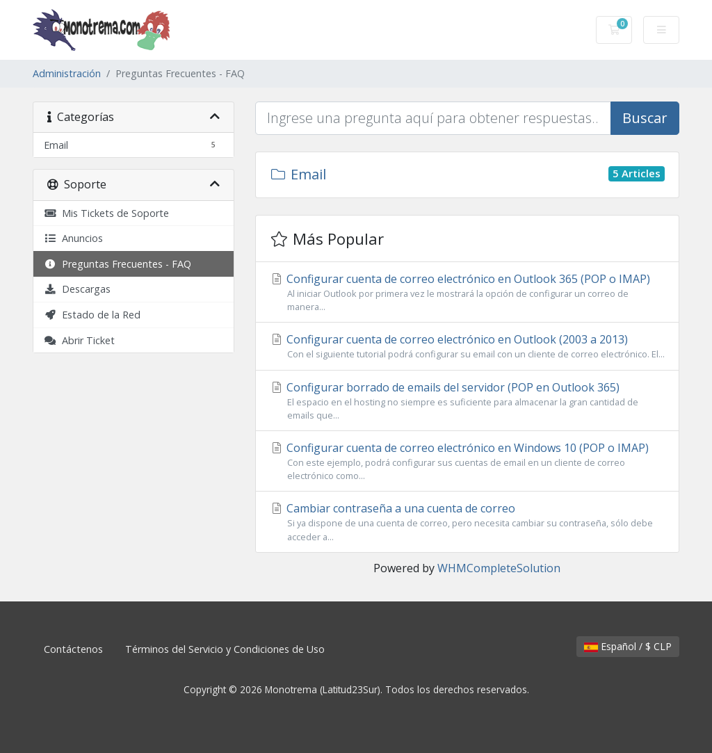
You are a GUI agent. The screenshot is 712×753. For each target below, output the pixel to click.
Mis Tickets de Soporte (106, 213)
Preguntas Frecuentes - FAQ (117, 263)
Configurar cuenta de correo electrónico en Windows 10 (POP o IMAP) (467, 461)
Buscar (645, 117)
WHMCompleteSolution (498, 568)
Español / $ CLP (628, 646)
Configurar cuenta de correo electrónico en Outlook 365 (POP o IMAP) (467, 292)
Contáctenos (73, 649)
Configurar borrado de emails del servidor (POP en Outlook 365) (467, 401)
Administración (67, 73)
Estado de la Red (92, 314)
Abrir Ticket (79, 340)
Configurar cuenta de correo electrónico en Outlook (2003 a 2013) (467, 346)
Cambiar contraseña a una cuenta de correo (467, 522)
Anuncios (73, 238)
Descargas (77, 288)
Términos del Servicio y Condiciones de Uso (225, 649)
